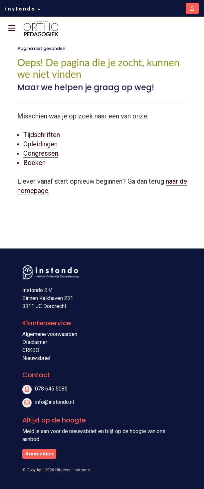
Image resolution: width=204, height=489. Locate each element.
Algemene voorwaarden (49, 334)
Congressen (40, 153)
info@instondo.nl (54, 402)
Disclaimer (34, 342)
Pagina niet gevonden (41, 48)
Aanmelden (39, 453)
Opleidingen (40, 144)
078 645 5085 (51, 389)
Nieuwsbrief (36, 358)
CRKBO (30, 350)
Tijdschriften (41, 135)
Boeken (35, 163)
